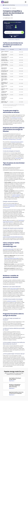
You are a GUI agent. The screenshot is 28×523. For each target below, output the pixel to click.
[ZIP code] (12, 32)
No (16, 36)
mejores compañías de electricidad (11, 258)
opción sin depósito (16, 194)
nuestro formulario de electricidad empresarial (12, 236)
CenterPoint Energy (7, 148)
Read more (12, 380)
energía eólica (11, 206)
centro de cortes (18, 158)
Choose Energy (6, 8)
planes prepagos (15, 196)
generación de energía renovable (10, 204)
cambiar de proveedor (11, 301)
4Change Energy (12, 139)
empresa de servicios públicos (17, 141)
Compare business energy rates (14, 39)
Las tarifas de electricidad (8, 249)
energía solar (7, 207)
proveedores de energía (16, 117)
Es (10, 8)
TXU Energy (18, 139)
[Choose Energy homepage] (25, 2)
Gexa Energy (5, 139)
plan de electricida (14, 288)
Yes (13, 36)
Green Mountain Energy (8, 221)
